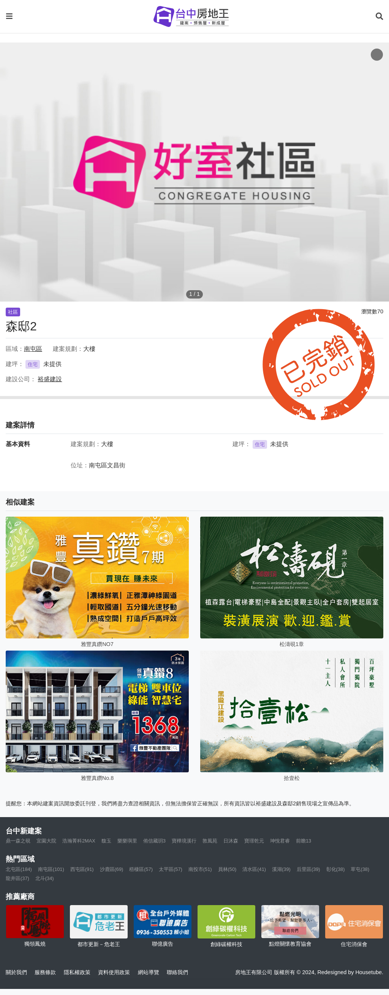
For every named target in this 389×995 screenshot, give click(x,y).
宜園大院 (46, 841)
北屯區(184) (19, 869)
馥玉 (106, 841)
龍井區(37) (17, 878)
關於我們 (16, 972)
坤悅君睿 (280, 841)
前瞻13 (303, 841)
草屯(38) (360, 869)
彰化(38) (335, 869)
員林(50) (227, 869)
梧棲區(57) (141, 869)
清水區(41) (254, 869)
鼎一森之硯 (18, 841)
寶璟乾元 (254, 841)
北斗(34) (44, 878)
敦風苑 (209, 841)
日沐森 (230, 841)
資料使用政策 (114, 972)
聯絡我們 (177, 972)
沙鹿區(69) (111, 869)
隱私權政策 (77, 972)
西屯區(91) (82, 869)
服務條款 (45, 972)
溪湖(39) (281, 869)
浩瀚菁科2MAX (78, 841)
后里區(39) (308, 869)
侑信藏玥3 (154, 841)
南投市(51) (200, 869)
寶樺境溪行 (184, 841)
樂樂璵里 (127, 841)
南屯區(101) (51, 869)
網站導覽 (148, 972)
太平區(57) (170, 869)
